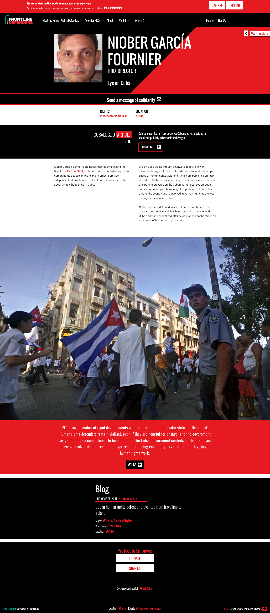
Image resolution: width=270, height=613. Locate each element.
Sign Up (222, 20)
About (110, 20)
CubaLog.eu (148, 147)
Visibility (124, 20)
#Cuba (139, 116)
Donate (210, 20)
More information (113, 8)
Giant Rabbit (146, 588)
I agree (217, 5)
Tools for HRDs (93, 20)
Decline (234, 5)
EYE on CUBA (75, 171)
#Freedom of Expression (113, 116)
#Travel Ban (114, 526)
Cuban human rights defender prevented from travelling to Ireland (138, 510)
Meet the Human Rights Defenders (61, 20)
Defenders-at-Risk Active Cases (243, 609)
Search (139, 20)
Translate (262, 33)
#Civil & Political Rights (117, 521)
